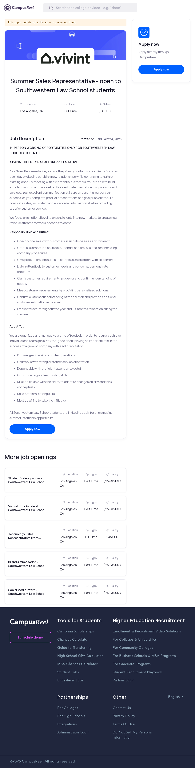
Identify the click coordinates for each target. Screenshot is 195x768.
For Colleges (67, 708)
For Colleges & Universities (135, 639)
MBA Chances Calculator (77, 664)
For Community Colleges (133, 648)
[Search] (90, 7)
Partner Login (124, 680)
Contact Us (122, 708)
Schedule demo (30, 637)
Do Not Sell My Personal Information (133, 735)
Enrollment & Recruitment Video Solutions (147, 631)
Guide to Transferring (74, 648)
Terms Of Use (124, 724)
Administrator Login (73, 732)
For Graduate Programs (132, 664)
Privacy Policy (124, 716)
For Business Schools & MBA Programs (144, 656)
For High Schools (71, 716)
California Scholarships (75, 631)
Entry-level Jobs (70, 680)
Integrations (67, 724)
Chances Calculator (73, 639)
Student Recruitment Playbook (137, 672)
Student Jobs (68, 672)
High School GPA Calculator (80, 656)
